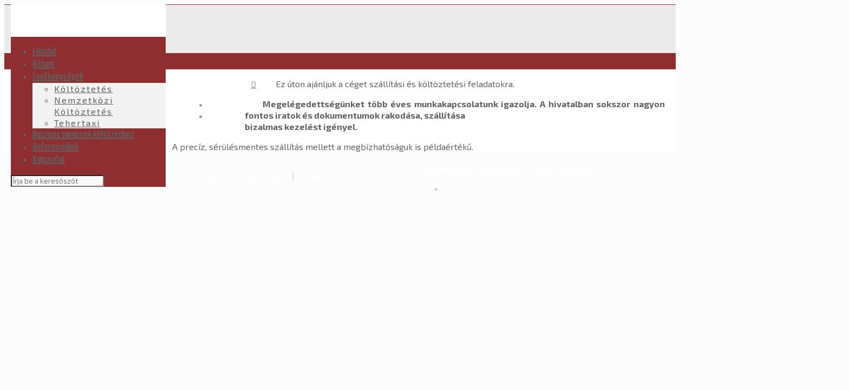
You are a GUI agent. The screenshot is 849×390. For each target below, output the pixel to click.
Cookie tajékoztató (333, 175)
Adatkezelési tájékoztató (241, 175)
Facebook (390, 175)
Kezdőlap (227, 104)
